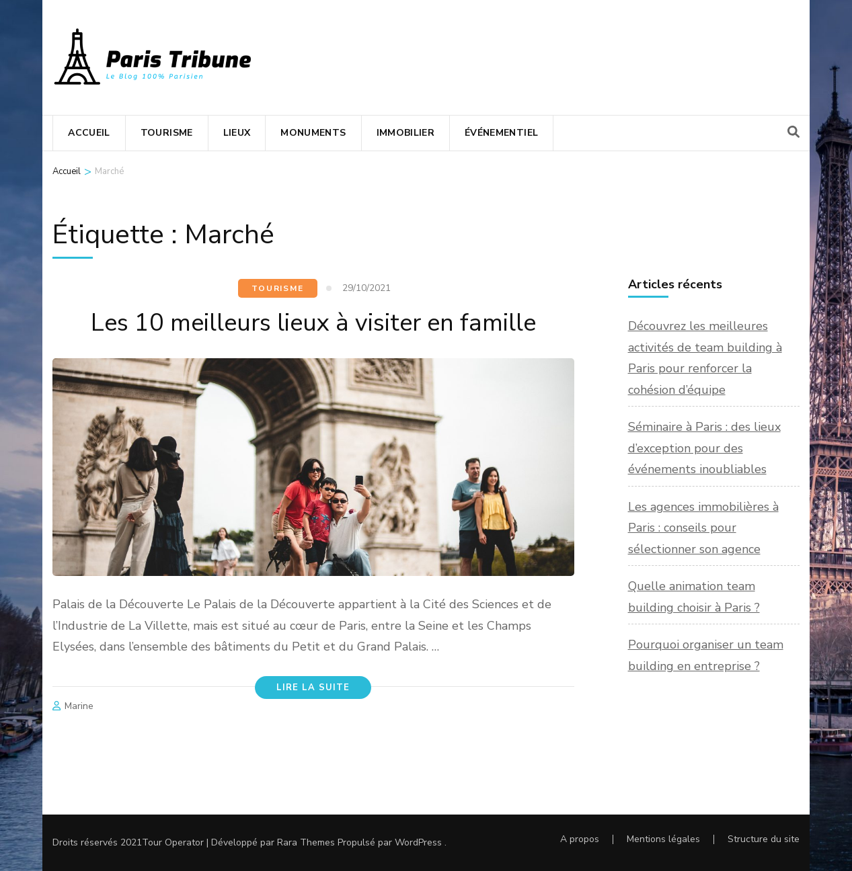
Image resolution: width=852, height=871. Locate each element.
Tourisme (167, 132)
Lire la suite (313, 687)
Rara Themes (306, 842)
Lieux (237, 132)
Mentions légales (663, 839)
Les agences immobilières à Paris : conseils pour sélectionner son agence (703, 528)
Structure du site (764, 839)
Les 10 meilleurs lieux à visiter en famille (313, 322)
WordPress (418, 842)
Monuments (313, 132)
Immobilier (406, 132)
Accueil (89, 132)
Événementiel (501, 132)
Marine (79, 706)
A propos (579, 839)
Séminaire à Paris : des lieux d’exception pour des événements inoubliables (704, 448)
